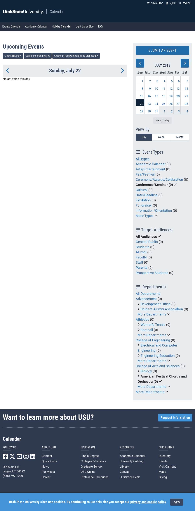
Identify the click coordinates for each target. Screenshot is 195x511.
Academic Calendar (36, 26)
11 (163, 88)
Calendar (57, 11)
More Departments (151, 314)
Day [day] (144, 137)
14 (186, 88)
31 (156, 111)
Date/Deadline (146, 195)
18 (163, 96)
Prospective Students (152, 273)
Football (147, 330)
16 (149, 96)
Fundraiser (144, 205)
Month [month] (179, 137)
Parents (141, 268)
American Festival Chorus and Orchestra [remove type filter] (76, 55)
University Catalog (132, 461)
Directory (164, 456)
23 (149, 104)
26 (171, 104)
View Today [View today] (162, 120)
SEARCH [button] (185, 3)
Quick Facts (49, 461)
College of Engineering (153, 340)
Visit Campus (167, 466)
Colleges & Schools (93, 461)
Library (124, 466)
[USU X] (12, 457)
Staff (139, 262)
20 (178, 96)
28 (186, 104)
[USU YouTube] (19, 457)
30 (149, 111)
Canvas (125, 472)
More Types (145, 216)
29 (141, 111)
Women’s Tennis (153, 325)
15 (141, 96)
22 (141, 104)
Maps (162, 472)
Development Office (155, 304)
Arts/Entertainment (150, 169)
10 (156, 88)
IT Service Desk (130, 477)
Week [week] (161, 137)
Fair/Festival (145, 174)
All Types (142, 159)
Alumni (141, 252)
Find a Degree (90, 456)
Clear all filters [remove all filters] (13, 55)
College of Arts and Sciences (158, 366)
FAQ (100, 26)
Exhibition (143, 200)
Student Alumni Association (162, 309)
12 (171, 88)
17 (156, 96)
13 (178, 88)
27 (178, 104)
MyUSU (171, 3)
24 (156, 104)
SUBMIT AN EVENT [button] (163, 50)
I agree (177, 502)
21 (186, 96)
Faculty (141, 257)
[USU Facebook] (5, 457)
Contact (47, 456)
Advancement (146, 299)
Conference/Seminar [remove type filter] (37, 55)
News (45, 466)
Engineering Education (158, 356)
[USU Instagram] (26, 457)
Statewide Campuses (95, 477)
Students (142, 247)
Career (46, 477)
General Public (147, 242)
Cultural (141, 190)
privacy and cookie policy (148, 502)
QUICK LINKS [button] (155, 3)
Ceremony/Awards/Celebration (159, 180)
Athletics (142, 320)
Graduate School (91, 466)
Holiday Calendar (61, 26)
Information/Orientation (154, 211)
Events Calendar (11, 26)
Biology (146, 371)
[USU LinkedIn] (32, 457)
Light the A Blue (84, 26)
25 (163, 104)
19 (171, 96)
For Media (48, 472)
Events (163, 461)
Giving (163, 477)
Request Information (175, 418)
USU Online (88, 472)
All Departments (148, 294)
